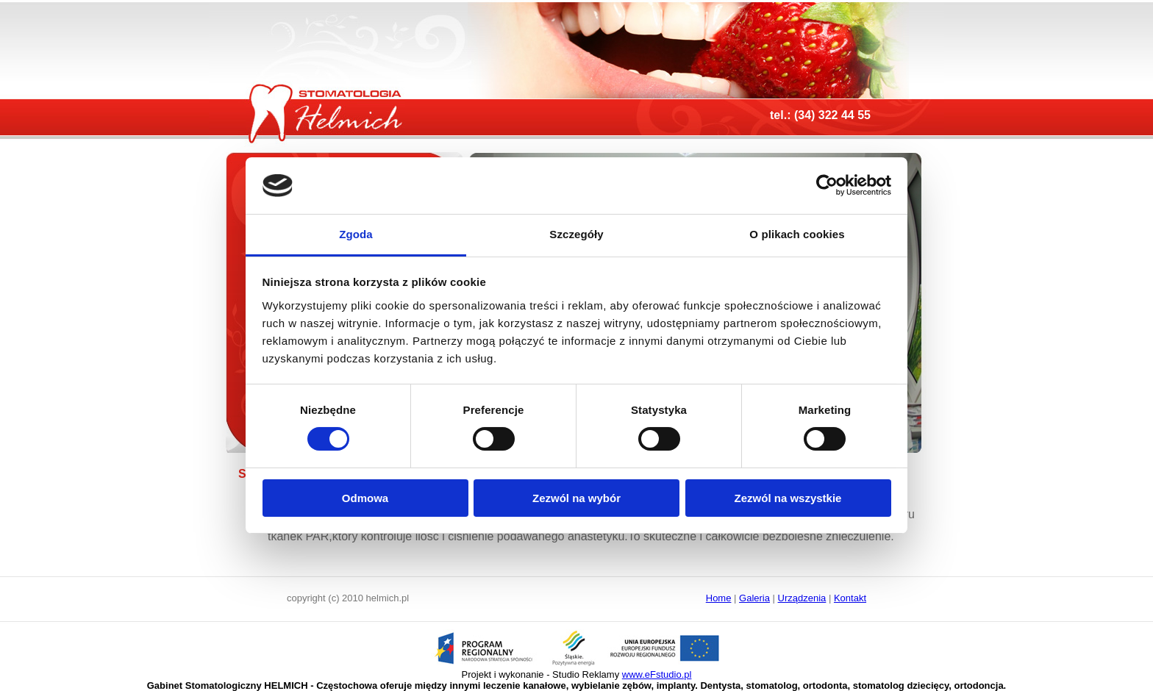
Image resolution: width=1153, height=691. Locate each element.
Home (719, 598)
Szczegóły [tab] (576, 234)
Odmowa (365, 498)
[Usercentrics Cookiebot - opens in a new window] (827, 185)
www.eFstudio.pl (657, 674)
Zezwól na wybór (576, 498)
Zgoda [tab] (356, 234)
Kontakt (850, 598)
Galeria (754, 598)
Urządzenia (802, 598)
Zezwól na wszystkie (788, 498)
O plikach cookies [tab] (796, 234)
